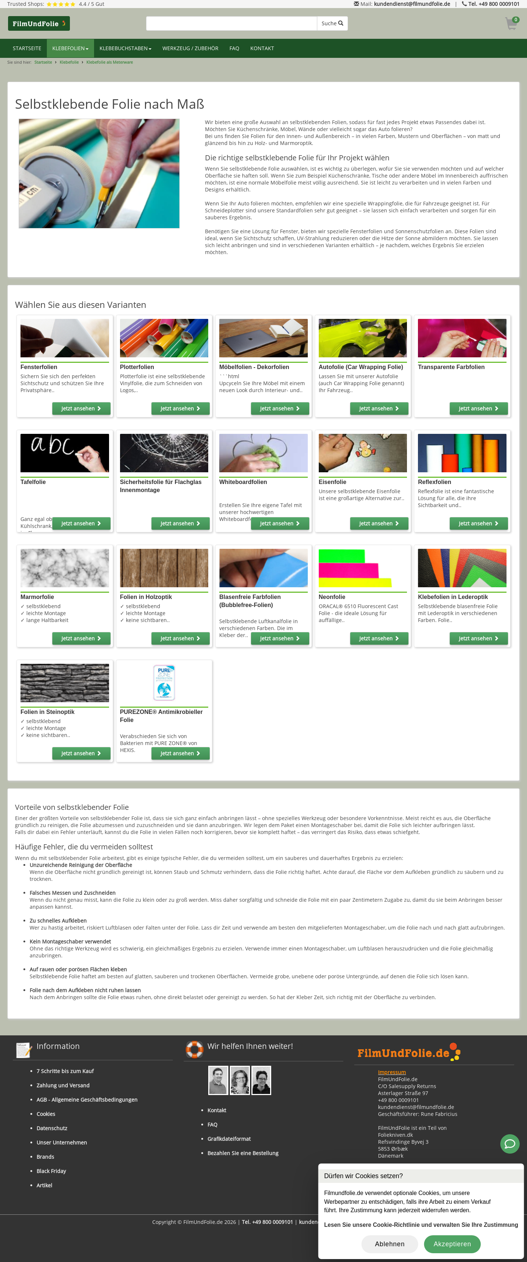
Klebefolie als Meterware (109, 62)
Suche (332, 23)
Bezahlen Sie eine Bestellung (243, 1153)
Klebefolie (69, 62)
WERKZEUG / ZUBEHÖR (190, 48)
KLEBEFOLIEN (70, 48)
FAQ (234, 48)
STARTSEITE (27, 48)
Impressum (392, 1072)
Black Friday (51, 1171)
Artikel (44, 1185)
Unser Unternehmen (62, 1142)
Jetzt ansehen (81, 408)
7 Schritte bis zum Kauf (65, 1071)
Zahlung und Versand (63, 1085)
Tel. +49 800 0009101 (494, 3)
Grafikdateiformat (229, 1138)
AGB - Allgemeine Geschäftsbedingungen (87, 1099)
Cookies (46, 1113)
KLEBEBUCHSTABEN (126, 48)
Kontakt (217, 1110)
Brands (45, 1156)
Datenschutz (52, 1128)
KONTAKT (262, 48)
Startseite (43, 62)
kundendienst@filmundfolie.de (412, 3)
